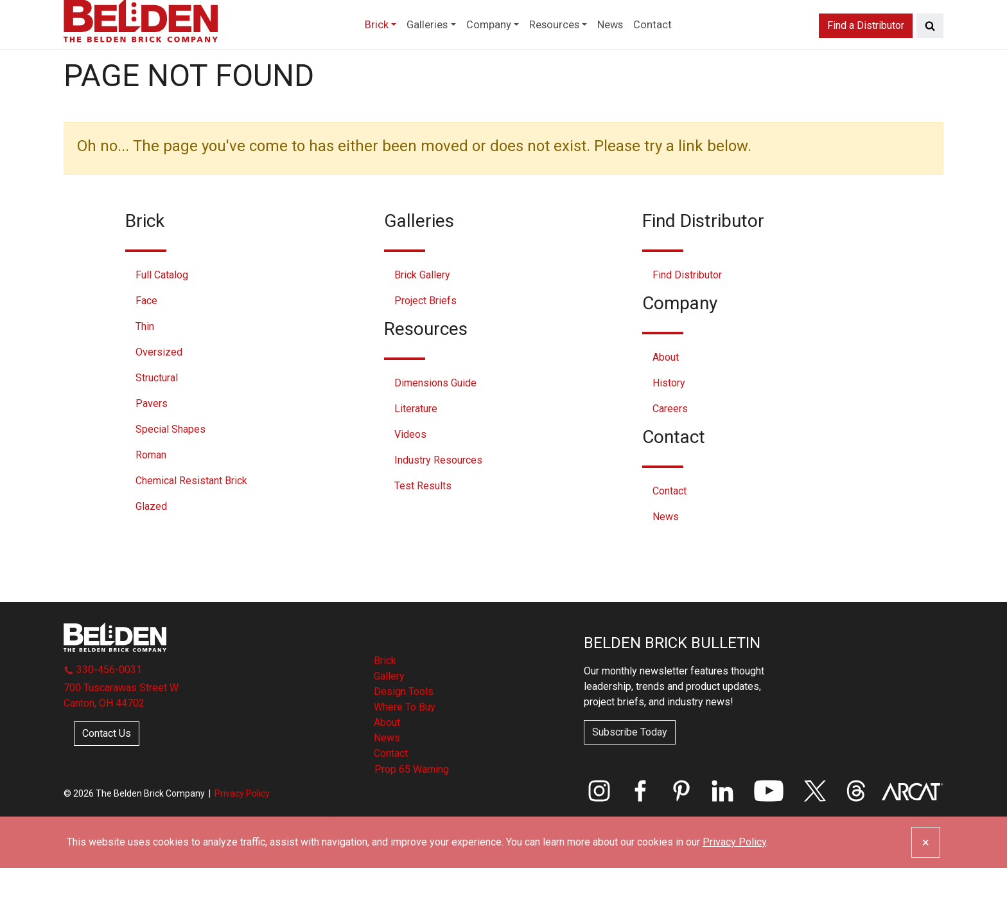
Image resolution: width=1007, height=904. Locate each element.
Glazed (151, 542)
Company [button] (483, 47)
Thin (145, 362)
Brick (385, 697)
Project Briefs (425, 336)
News (629, 47)
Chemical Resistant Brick (191, 517)
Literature (415, 444)
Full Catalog (162, 311)
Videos (410, 470)
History (668, 419)
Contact (678, 47)
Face (146, 336)
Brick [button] (350, 47)
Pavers (152, 439)
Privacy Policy (242, 829)
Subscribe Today (629, 768)
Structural (157, 414)
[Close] (925, 878)
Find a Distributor (865, 47)
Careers (670, 444)
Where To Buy (404, 743)
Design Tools (403, 727)
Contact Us (106, 769)
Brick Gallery (422, 311)
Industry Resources (438, 496)
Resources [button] (561, 47)
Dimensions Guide (435, 419)
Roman (151, 491)
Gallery (389, 712)
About (665, 393)
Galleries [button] (410, 47)
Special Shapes (171, 465)
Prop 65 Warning (411, 805)
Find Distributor (687, 311)
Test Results (422, 522)
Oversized (159, 388)
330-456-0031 (103, 705)
